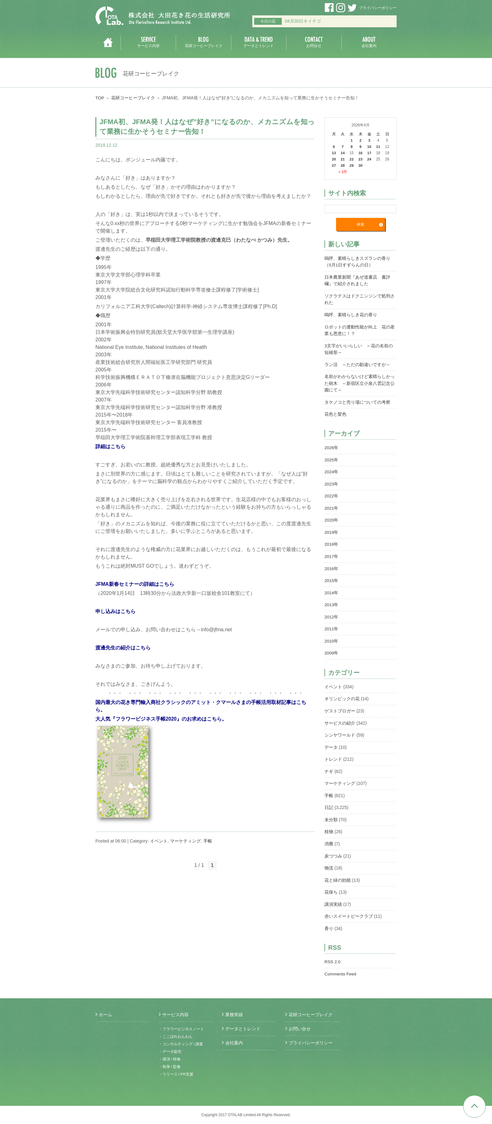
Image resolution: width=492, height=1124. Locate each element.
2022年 (331, 492)
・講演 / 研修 (170, 1059)
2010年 (331, 635)
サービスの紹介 (339, 716)
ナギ (328, 764)
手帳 (207, 840)
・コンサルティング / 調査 (181, 1044)
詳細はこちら (110, 446)
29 (352, 165)
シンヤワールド (339, 728)
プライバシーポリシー (378, 8)
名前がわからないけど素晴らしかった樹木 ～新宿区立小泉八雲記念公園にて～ (359, 381)
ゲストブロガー (339, 704)
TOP (99, 97)
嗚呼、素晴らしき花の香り (350, 313)
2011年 (331, 623)
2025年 (331, 456)
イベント (159, 840)
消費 (328, 835)
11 (378, 146)
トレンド (333, 752)
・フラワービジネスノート (181, 1029)
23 (360, 159)
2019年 (331, 528)
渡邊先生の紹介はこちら (123, 647)
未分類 (331, 811)
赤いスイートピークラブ (348, 907)
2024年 (331, 468)
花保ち (331, 883)
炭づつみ (333, 847)
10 (369, 146)
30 (360, 165)
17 (369, 153)
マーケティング (185, 840)
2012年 (331, 611)
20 (334, 159)
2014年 (331, 587)
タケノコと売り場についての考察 (357, 399)
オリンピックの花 (342, 692)
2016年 (331, 563)
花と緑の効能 (337, 871)
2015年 (331, 575)
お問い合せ (300, 1028)
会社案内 (234, 1042)
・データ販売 (170, 1051)
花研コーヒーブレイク (133, 97)
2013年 (331, 599)
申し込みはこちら (115, 611)
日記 (328, 799)
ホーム (105, 1014)
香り (328, 919)
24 (369, 159)
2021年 (331, 504)
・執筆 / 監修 (170, 1066)
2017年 (331, 551)
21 (343, 159)
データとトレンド (242, 1028)
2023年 (331, 480)
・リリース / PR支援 (176, 1074)
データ (331, 740)
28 (343, 165)
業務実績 (234, 1014)
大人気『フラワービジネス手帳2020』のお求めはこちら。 (161, 719)
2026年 (331, 444)
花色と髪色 (335, 411)
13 (334, 153)
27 (334, 165)
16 (360, 153)
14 (343, 153)
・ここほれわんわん (176, 1036)
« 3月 (342, 172)
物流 (328, 859)
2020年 (331, 516)
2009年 (331, 647)
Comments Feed (340, 964)
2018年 (331, 540)
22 (352, 159)
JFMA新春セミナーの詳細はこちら (134, 584)
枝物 (328, 823)
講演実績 (333, 895)
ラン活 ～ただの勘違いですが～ (357, 362)
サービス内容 (175, 1014)
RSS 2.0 (332, 952)
